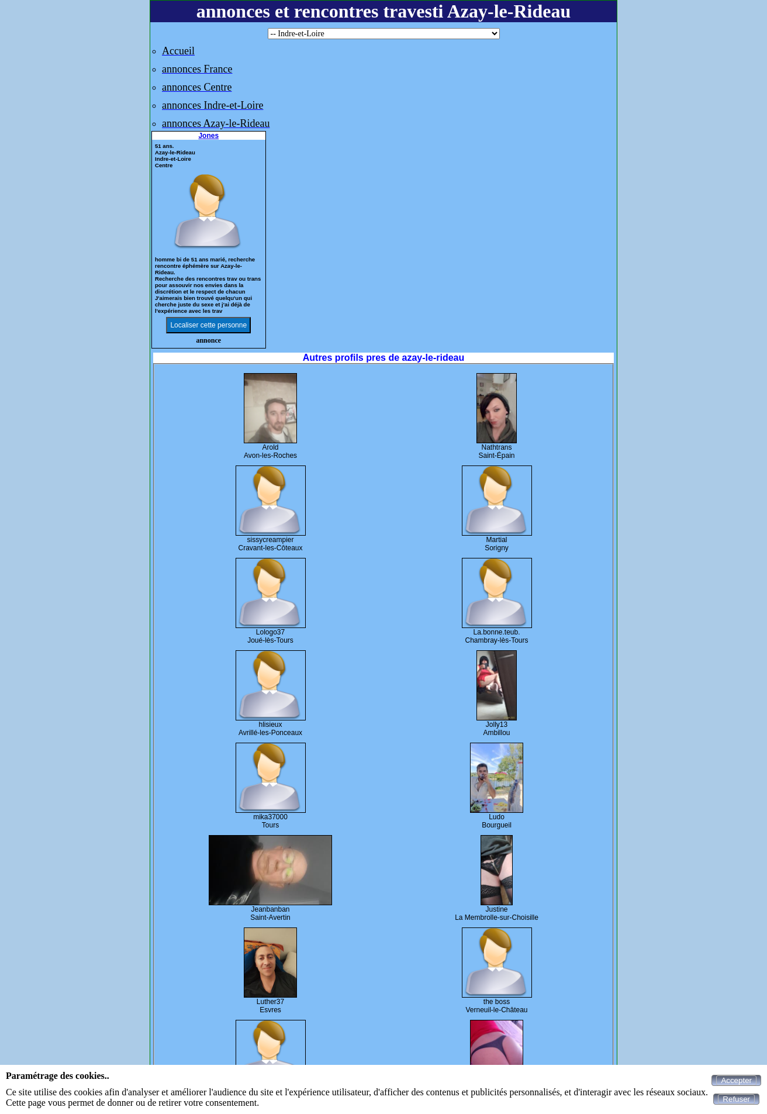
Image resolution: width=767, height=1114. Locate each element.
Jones (208, 136)
